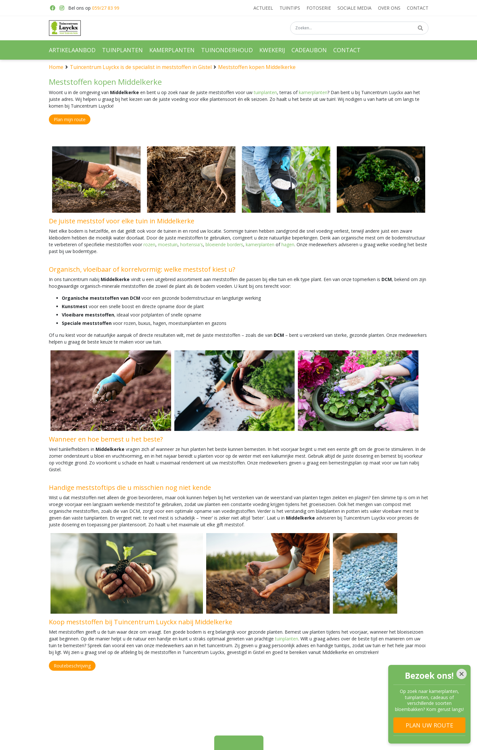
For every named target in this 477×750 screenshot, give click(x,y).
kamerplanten (313, 92)
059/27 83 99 (105, 8)
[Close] (461, 674)
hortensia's (191, 244)
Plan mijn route (70, 119)
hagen (287, 244)
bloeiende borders (224, 244)
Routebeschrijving (72, 666)
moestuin (168, 244)
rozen (149, 244)
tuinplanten (265, 92)
